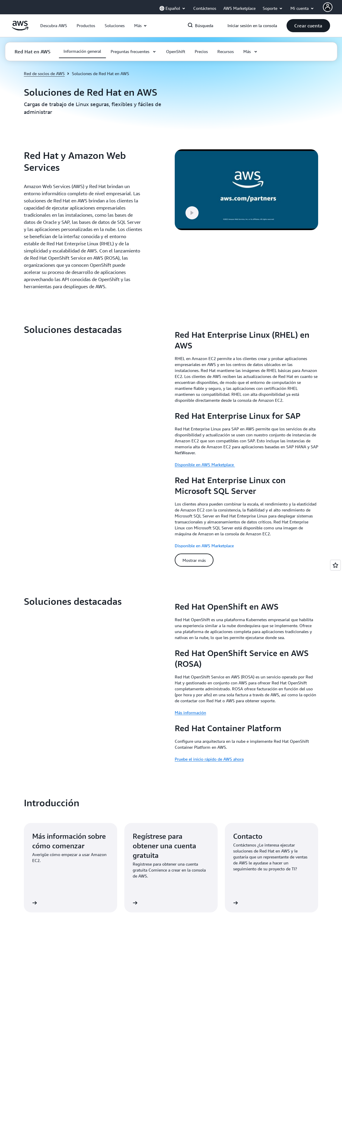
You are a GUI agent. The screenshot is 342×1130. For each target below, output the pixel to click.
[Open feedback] (335, 565)
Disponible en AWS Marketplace (205, 464)
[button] (53, 25)
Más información (190, 706)
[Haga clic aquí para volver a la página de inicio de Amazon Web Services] (20, 29)
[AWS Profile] (327, 7)
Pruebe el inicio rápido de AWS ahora (209, 753)
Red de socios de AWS (44, 73)
